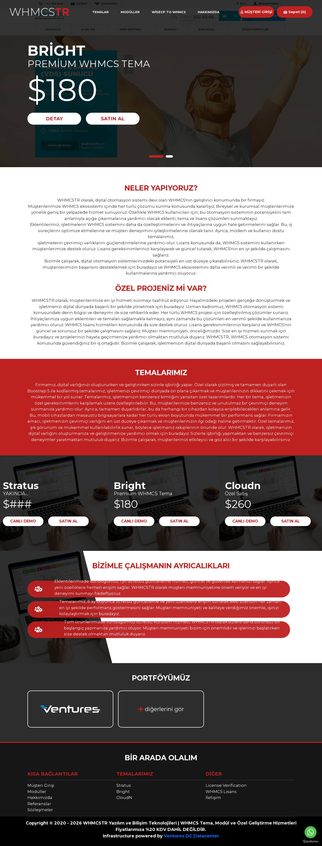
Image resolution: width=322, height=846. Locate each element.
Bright (123, 791)
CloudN (124, 797)
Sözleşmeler (40, 809)
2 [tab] (169, 156)
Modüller (36, 791)
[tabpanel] (161, 83)
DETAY (54, 119)
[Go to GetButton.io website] (310, 841)
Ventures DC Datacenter (191, 836)
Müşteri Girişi (40, 785)
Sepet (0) (294, 12)
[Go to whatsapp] (311, 832)
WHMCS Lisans (221, 791)
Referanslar (39, 803)
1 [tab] (156, 156)
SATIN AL (113, 119)
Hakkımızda (39, 797)
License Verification (226, 785)
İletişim (213, 797)
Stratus (123, 785)
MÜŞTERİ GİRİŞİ (256, 12)
